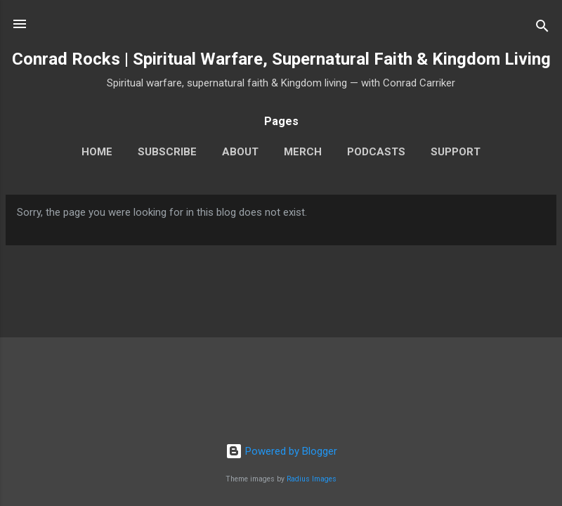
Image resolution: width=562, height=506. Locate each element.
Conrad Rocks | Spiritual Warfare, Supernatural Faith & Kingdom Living (281, 59)
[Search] (542, 28)
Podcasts (376, 151)
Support (456, 151)
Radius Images (311, 479)
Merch (303, 151)
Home (96, 151)
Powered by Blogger (281, 451)
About (240, 151)
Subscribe (167, 151)
